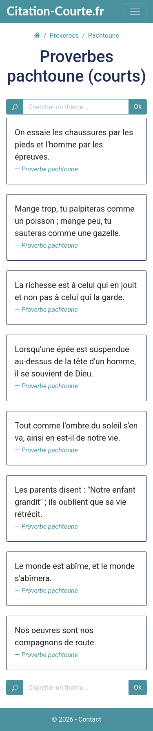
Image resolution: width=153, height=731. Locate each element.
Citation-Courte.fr (55, 10)
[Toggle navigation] (135, 11)
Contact (89, 719)
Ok (138, 106)
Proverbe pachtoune (49, 169)
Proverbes (64, 35)
